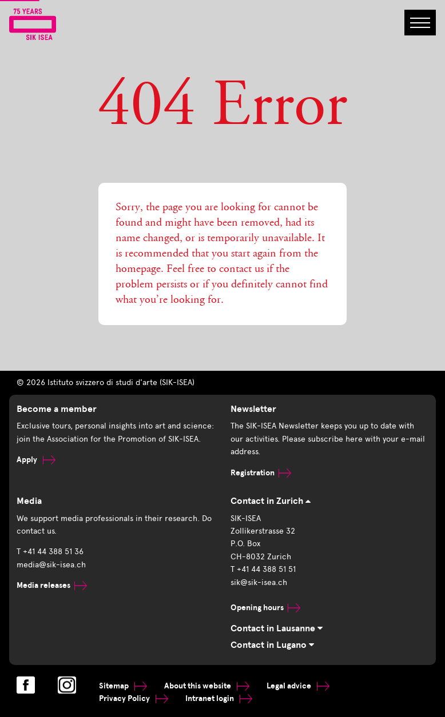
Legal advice (298, 686)
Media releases (52, 585)
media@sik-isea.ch (51, 565)
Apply (36, 459)
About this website (206, 686)
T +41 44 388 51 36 (50, 551)
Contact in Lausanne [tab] (277, 628)
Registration (261, 473)
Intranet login (218, 698)
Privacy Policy (133, 698)
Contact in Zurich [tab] (271, 501)
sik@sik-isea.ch (259, 582)
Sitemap (123, 686)
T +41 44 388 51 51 (263, 569)
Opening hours (265, 607)
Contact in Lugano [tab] (272, 645)
